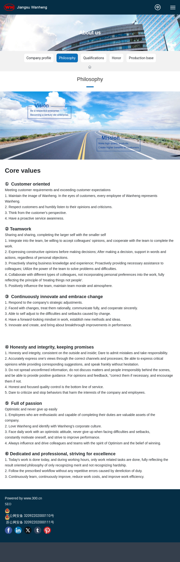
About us (90, 33)
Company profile (38, 58)
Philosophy (67, 58)
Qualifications (93, 58)
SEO (8, 504)
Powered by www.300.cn (23, 498)
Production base (141, 58)
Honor (116, 58)
